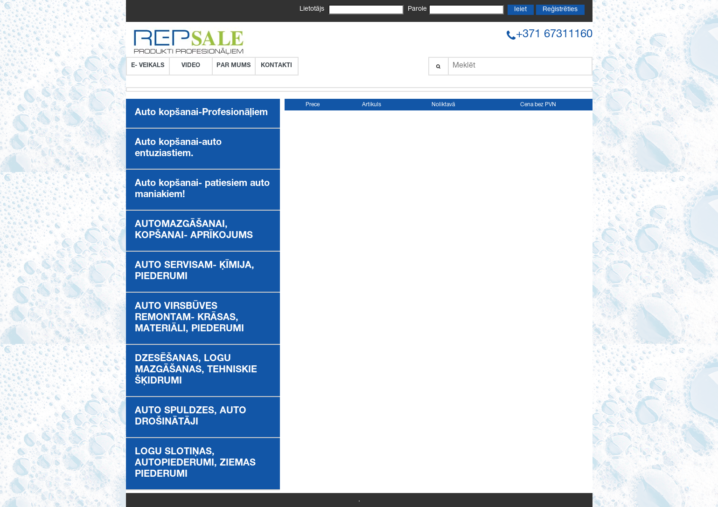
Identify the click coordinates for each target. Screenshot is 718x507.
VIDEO (190, 66)
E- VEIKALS (147, 66)
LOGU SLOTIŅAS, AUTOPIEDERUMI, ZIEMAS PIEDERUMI (195, 464)
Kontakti (276, 66)
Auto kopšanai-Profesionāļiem (201, 113)
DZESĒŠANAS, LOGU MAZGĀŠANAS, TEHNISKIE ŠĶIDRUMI (196, 370)
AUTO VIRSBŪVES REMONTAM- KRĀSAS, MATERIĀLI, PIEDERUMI (189, 318)
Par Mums (233, 66)
